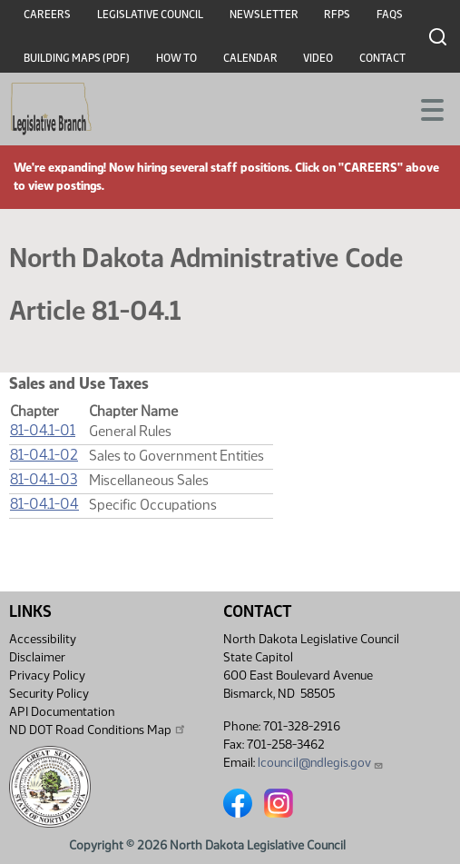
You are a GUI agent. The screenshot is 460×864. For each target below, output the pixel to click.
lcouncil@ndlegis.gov (321, 762)
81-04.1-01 (42, 430)
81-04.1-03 (43, 479)
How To (176, 58)
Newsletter (264, 14)
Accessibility (42, 639)
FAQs (390, 14)
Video (318, 58)
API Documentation (61, 712)
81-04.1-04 (44, 503)
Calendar (250, 58)
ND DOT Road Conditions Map (98, 729)
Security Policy (49, 693)
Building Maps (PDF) (77, 58)
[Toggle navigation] (424, 108)
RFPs (337, 14)
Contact (382, 58)
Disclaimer (37, 657)
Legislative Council (150, 14)
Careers (47, 14)
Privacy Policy (47, 675)
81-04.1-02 (44, 454)
